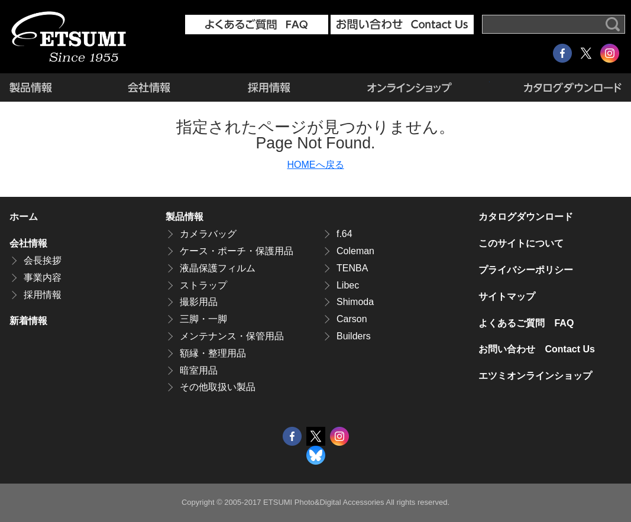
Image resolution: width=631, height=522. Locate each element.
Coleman (355, 251)
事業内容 (43, 278)
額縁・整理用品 (213, 353)
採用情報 (269, 87)
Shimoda (355, 302)
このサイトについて (521, 243)
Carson (351, 319)
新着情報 (28, 321)
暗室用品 (199, 370)
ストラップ (203, 285)
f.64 (344, 234)
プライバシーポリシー (525, 270)
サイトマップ (506, 296)
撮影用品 (199, 302)
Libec (347, 285)
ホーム (23, 217)
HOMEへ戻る (315, 165)
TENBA (352, 268)
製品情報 (49, 87)
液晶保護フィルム (217, 268)
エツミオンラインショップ (409, 87)
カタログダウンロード (556, 87)
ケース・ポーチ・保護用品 (236, 251)
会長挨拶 (43, 260)
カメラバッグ (208, 234)
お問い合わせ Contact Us (536, 349)
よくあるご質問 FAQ (526, 323)
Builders (353, 336)
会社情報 (149, 87)
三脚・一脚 (203, 319)
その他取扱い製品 (217, 387)
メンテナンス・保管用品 (232, 336)
